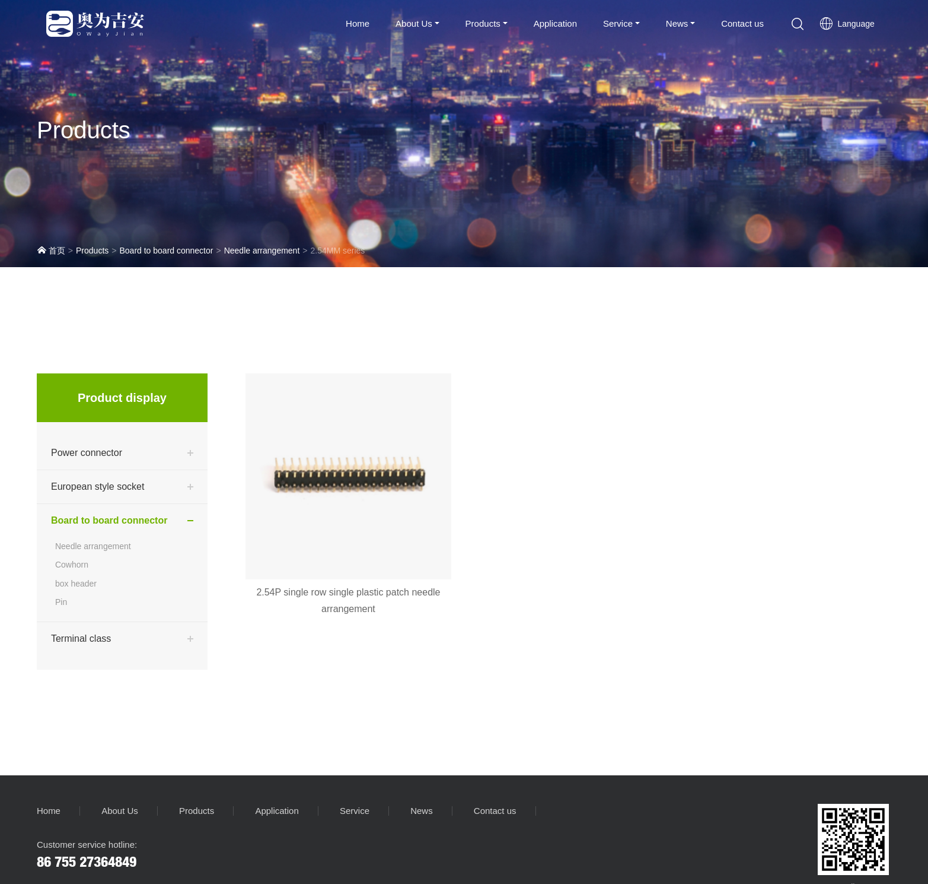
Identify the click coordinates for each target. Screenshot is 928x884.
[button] (797, 23)
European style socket (97, 486)
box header (76, 583)
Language (847, 23)
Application (555, 23)
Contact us (742, 23)
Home (357, 23)
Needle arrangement (262, 250)
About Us (414, 23)
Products (482, 23)
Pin (61, 602)
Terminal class (81, 638)
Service (618, 23)
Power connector (86, 453)
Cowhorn (71, 564)
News (677, 23)
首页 (51, 250)
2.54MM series (337, 250)
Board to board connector (166, 250)
